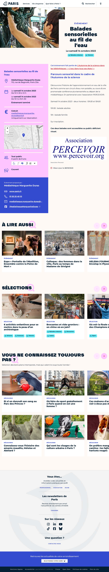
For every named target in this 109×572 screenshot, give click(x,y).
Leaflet (23, 148)
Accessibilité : (39, 569)
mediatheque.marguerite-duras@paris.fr (23, 114)
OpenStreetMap (34, 148)
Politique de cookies (80, 569)
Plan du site (94, 569)
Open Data (66, 569)
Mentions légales (16, 569)
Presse (57, 569)
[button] (23, 135)
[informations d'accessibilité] (24, 163)
